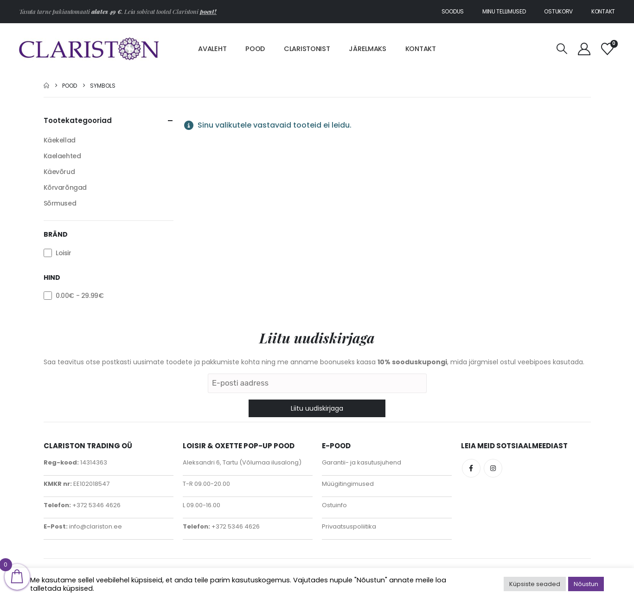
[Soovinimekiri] (607, 49)
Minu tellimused (504, 11)
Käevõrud (59, 171)
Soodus (453, 11)
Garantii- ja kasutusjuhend (361, 462)
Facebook (471, 468)
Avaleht (212, 48)
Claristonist (307, 48)
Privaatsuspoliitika (349, 526)
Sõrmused (60, 203)
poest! (208, 11)
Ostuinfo (334, 505)
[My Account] (583, 49)
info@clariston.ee (95, 526)
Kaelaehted (62, 156)
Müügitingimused (348, 483)
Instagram (493, 468)
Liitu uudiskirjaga (317, 408)
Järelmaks (367, 48)
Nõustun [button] (586, 584)
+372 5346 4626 (96, 505)
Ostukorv (558, 11)
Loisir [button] (63, 253)
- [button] (79, 295)
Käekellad (60, 140)
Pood (255, 48)
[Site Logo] (89, 48)
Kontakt (603, 11)
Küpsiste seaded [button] (534, 584)
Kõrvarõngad (65, 187)
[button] (562, 49)
